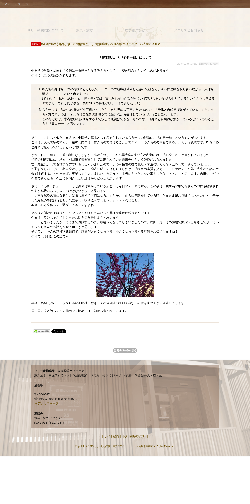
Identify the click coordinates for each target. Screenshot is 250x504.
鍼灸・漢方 (84, 30)
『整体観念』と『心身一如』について (98, 44)
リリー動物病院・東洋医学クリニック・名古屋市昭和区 (123, 446)
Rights (160, 446)
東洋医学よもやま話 (58, 44)
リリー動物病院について (45, 30)
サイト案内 (111, 436)
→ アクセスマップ (46, 403)
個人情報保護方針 (134, 436)
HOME (36, 44)
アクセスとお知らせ (189, 30)
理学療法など (135, 30)
